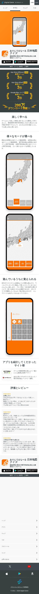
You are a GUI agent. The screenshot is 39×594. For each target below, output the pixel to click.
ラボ (34, 8)
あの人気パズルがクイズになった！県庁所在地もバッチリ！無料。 (19, 378)
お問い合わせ (5, 559)
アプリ (15, 8)
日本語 (32, 2)
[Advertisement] (19, 498)
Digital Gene (12, 2)
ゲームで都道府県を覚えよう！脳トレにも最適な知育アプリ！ (19, 372)
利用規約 (25, 587)
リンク (3, 553)
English (36, 2)
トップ (5, 8)
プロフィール (5, 546)
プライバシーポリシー (17, 587)
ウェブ (25, 8)
